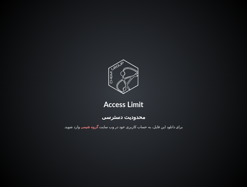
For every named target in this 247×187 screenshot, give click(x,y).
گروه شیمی (89, 127)
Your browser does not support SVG (123, 77)
